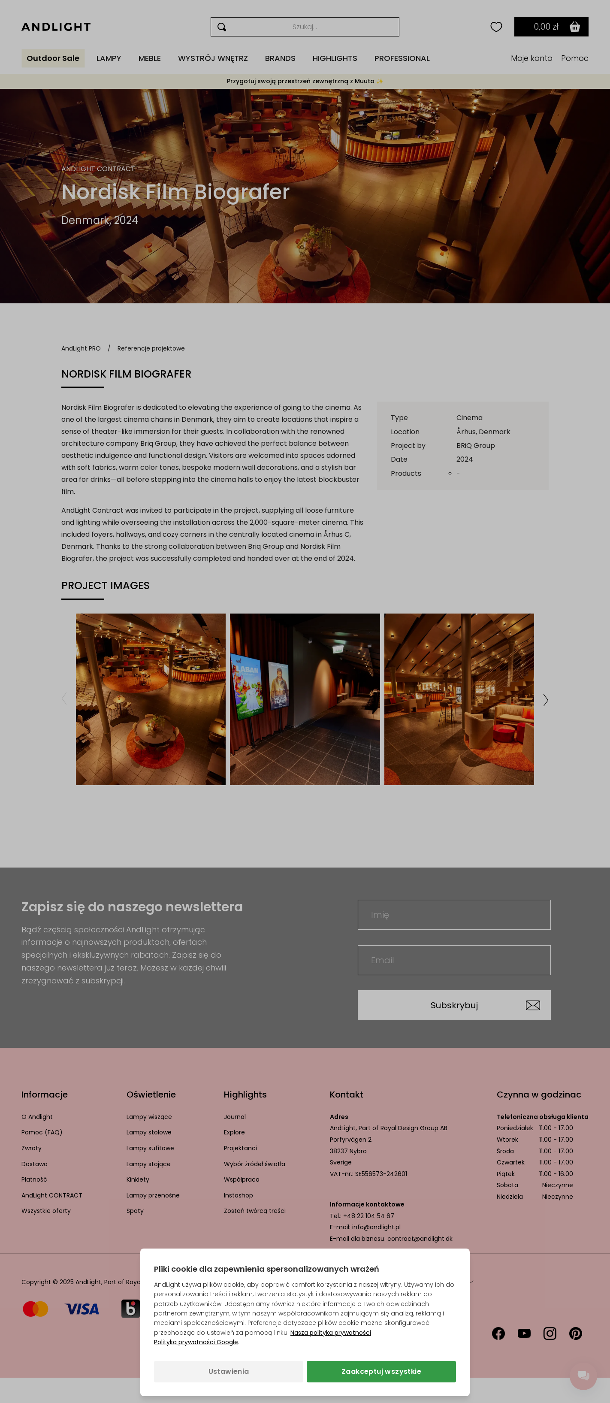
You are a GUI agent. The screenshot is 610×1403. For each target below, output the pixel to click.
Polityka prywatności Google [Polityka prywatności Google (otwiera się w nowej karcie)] (196, 1342)
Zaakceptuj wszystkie (381, 1371)
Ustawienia (228, 1371)
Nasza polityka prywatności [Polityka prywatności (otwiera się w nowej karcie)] (330, 1332)
